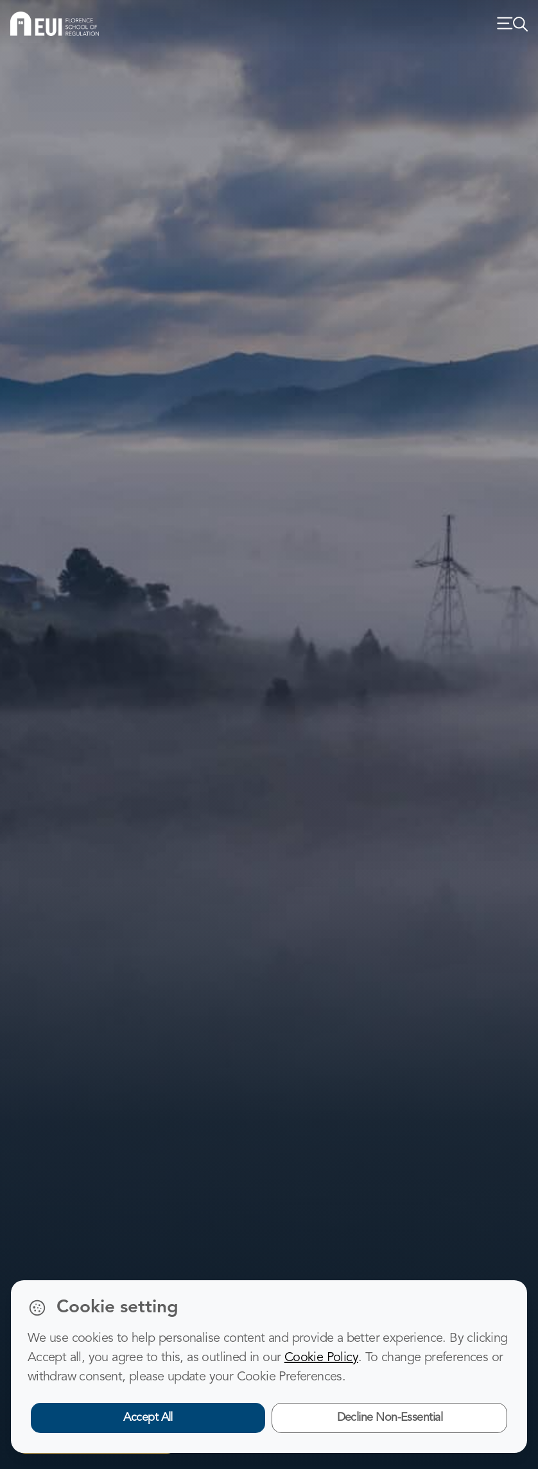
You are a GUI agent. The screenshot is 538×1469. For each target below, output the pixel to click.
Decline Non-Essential (390, 1417)
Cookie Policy (321, 1358)
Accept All (148, 1417)
